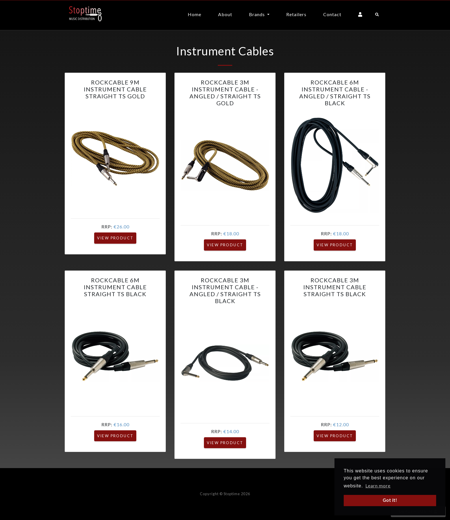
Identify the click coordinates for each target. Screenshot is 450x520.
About (225, 14)
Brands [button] (257, 14)
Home (194, 14)
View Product (115, 238)
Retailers (296, 14)
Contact (332, 14)
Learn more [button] (378, 485)
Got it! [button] (390, 500)
